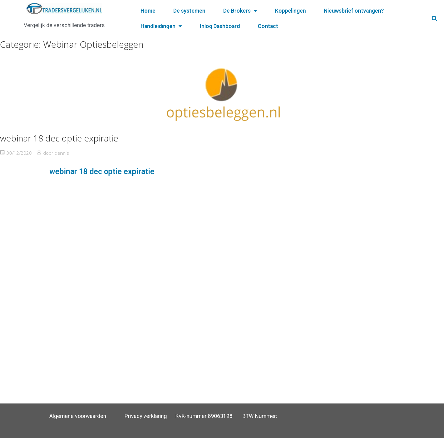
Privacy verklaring (146, 416)
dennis (62, 153)
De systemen (189, 11)
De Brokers (240, 11)
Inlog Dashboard (220, 26)
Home (148, 11)
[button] (434, 19)
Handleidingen (161, 26)
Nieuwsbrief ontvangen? (354, 11)
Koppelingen (290, 11)
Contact (268, 26)
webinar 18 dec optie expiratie (59, 138)
